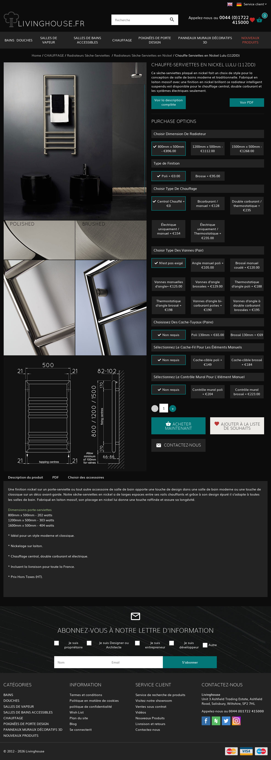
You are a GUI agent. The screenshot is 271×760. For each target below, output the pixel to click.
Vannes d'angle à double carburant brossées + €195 (246, 305)
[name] (81, 662)
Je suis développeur (189, 644)
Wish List (77, 712)
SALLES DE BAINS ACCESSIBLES (87, 39)
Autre (213, 644)
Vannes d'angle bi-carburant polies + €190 (207, 305)
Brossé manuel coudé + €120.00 (247, 265)
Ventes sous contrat (151, 706)
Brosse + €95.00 (207, 176)
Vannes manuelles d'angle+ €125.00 (168, 283)
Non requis (170, 334)
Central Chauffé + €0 (171, 203)
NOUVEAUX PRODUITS (250, 39)
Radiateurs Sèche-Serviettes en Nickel (143, 55)
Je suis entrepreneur (155, 644)
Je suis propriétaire (73, 644)
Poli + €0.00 (171, 176)
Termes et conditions (86, 694)
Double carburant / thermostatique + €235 (247, 205)
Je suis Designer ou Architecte (114, 644)
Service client (254, 4)
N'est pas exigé (171, 263)
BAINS (9, 40)
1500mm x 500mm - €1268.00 (247, 148)
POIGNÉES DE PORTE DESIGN (154, 39)
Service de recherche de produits (160, 694)
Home (36, 55)
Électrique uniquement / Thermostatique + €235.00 (207, 231)
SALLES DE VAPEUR (48, 39)
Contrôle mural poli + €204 (207, 391)
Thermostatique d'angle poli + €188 (247, 283)
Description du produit (25, 477)
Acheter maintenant (178, 426)
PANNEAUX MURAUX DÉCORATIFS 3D (205, 39)
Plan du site (79, 718)
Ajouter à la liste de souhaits (237, 426)
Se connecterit (81, 729)
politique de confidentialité (91, 706)
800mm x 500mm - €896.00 (171, 148)
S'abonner (190, 662)
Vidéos (141, 712)
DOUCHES (24, 40)
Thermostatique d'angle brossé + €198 (168, 305)
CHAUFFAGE (122, 40)
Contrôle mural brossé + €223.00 (247, 391)
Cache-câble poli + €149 (207, 361)
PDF (55, 477)
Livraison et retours (150, 723)
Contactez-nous (178, 445)
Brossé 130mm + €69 (247, 334)
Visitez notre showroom (154, 700)
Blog (73, 723)
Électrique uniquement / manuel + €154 (168, 228)
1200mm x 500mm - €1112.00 (207, 148)
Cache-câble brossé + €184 (246, 361)
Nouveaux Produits (150, 718)
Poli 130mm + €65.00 (207, 334)
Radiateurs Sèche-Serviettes (89, 55)
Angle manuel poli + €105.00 (207, 265)
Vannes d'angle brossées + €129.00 (208, 283)
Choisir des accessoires (86, 477)
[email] (135, 662)
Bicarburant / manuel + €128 (207, 203)
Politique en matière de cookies (94, 700)
